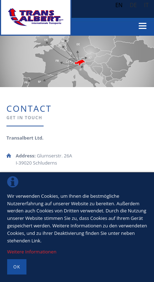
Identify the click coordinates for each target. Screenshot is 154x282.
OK (16, 267)
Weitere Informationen (31, 251)
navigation (142, 26)
